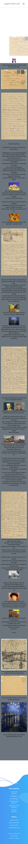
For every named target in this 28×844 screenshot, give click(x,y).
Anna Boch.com (14, 783)
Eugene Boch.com (14, 781)
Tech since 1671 (14, 825)
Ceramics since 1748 (14, 827)
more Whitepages (14, 798)
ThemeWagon (16, 838)
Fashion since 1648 (14, 822)
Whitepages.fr (14, 796)
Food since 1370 (14, 820)
